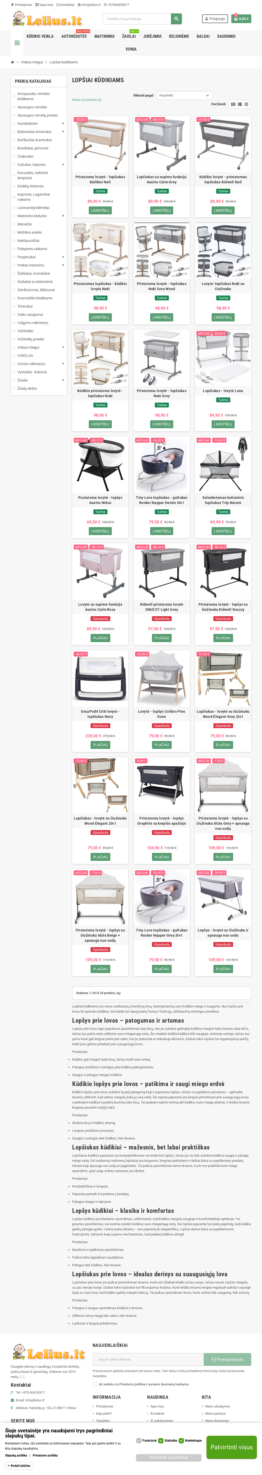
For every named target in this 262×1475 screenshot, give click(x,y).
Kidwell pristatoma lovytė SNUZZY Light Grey (161, 609)
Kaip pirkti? (104, 1419)
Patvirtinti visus (232, 1447)
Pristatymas (21, 5)
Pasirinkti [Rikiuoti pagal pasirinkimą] (166, 95)
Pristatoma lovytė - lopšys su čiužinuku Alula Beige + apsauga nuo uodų (100, 940)
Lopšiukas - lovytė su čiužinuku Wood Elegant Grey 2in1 (223, 717)
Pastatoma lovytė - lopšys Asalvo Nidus (100, 502)
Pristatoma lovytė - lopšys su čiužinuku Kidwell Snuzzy (223, 609)
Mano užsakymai (217, 1412)
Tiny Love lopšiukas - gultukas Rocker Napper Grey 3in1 (161, 937)
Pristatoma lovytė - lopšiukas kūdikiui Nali (100, 179)
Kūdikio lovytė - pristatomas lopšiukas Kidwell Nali (223, 179)
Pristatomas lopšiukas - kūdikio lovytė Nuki (100, 287)
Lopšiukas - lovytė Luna (223, 392)
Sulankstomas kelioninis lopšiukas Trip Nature (223, 502)
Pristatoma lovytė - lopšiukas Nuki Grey (162, 394)
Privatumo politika (45, 1455)
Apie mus (44, 5)
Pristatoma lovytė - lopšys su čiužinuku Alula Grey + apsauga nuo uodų (222, 827)
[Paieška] (142, 18)
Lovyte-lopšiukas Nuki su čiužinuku (223, 287)
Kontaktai (65, 5)
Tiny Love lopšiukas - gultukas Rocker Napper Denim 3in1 (161, 502)
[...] (22, 1382)
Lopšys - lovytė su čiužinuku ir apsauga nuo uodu (223, 937)
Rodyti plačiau (20, 1466)
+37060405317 (116, 5)
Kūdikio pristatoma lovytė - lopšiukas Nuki (100, 394)
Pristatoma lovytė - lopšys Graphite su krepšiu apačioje (161, 825)
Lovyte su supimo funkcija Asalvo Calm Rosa (100, 609)
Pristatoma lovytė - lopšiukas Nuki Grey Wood (162, 287)
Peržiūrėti (218, 104)
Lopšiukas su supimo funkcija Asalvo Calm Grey (162, 179)
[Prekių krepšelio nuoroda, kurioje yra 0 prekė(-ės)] (241, 18)
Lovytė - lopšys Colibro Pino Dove (161, 717)
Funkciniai (150, 1440)
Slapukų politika (16, 1455)
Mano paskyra (215, 1419)
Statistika (171, 1440)
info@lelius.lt (89, 5)
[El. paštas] (148, 1364)
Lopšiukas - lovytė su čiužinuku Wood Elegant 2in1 (100, 825)
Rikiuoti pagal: (144, 95)
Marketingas (193, 1440)
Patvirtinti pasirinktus (169, 1457)
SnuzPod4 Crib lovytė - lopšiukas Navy (100, 717)
